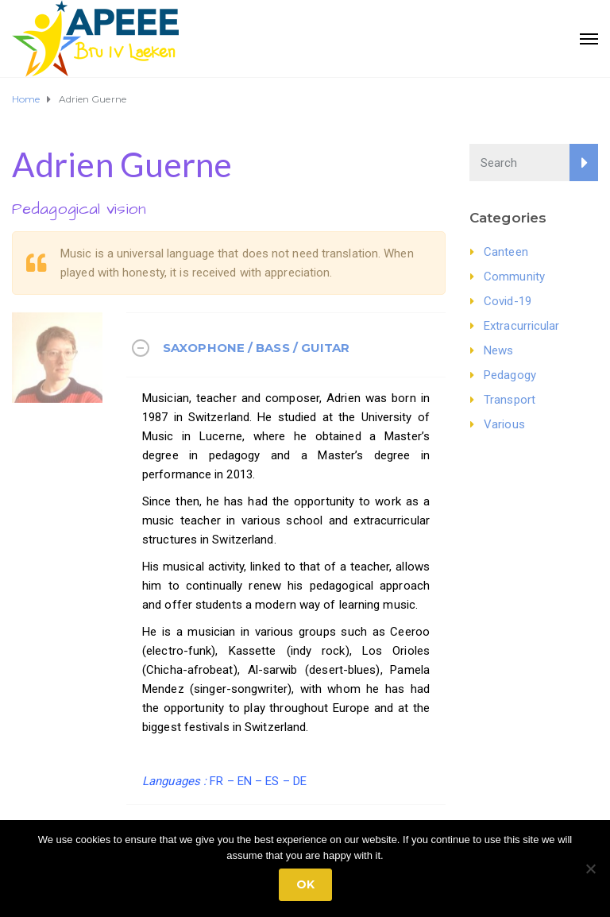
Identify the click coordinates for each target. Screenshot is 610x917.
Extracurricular (522, 326)
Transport (509, 400)
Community (514, 276)
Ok (305, 884)
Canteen (506, 252)
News (498, 350)
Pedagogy (510, 375)
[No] (590, 868)
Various (504, 424)
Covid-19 (507, 301)
